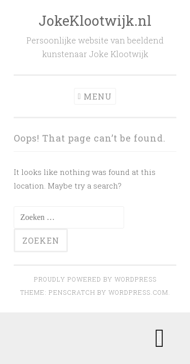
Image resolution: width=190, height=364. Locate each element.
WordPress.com (138, 292)
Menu (98, 96)
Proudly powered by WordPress (95, 279)
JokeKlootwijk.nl (95, 20)
